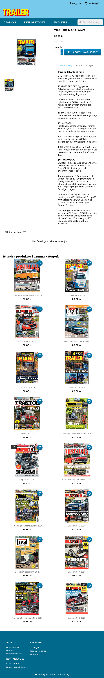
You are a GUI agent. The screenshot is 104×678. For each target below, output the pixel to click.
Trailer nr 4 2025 (77, 295)
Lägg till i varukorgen (83, 52)
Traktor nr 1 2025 (27, 434)
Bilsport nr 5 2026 (27, 480)
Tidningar (10, 22)
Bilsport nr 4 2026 (77, 572)
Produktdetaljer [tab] (84, 65)
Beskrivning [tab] (66, 65)
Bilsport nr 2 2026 (77, 526)
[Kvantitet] (57, 52)
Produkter (60, 22)
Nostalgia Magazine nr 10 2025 (77, 480)
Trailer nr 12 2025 (76, 387)
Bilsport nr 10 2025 (27, 341)
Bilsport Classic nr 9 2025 (76, 341)
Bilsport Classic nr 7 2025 (27, 572)
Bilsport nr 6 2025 (76, 618)
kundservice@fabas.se (16, 667)
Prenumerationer (34, 22)
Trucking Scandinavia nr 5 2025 (76, 434)
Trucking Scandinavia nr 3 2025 (27, 618)
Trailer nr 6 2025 (27, 387)
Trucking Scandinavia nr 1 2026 (27, 526)
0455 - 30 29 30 (13, 663)
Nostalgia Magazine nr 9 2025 (27, 295)
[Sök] (90, 22)
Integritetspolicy (13, 653)
